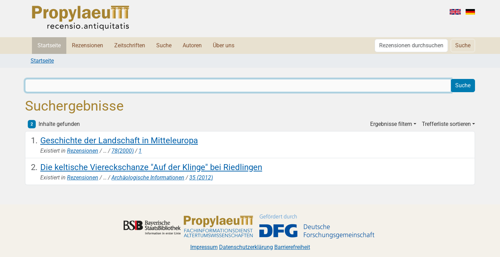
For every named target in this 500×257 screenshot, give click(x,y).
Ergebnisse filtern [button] (391, 124)
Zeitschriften (129, 45)
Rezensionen (87, 45)
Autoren (192, 45)
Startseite (49, 45)
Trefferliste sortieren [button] (446, 124)
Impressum (204, 247)
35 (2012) (201, 177)
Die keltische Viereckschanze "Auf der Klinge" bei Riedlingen (151, 167)
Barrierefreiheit (292, 247)
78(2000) (122, 150)
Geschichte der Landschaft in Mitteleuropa (119, 140)
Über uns (223, 45)
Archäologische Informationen (147, 177)
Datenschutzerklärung (246, 247)
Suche (164, 45)
